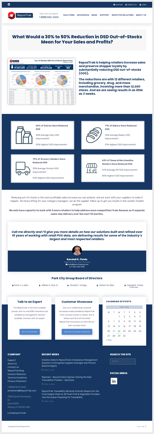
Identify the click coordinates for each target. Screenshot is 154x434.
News (94, 15)
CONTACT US (131, 5)
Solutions (69, 15)
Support (104, 15)
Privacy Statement (17, 381)
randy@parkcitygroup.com (77, 264)
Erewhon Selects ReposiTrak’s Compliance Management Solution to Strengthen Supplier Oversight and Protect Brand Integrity (69, 363)
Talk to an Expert (29, 302)
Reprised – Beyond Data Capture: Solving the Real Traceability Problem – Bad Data (66, 378)
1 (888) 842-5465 (49, 17)
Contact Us (13, 367)
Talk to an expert (29, 332)
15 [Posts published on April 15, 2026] (119, 326)
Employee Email (17, 413)
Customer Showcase (77, 302)
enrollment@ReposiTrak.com (22, 390)
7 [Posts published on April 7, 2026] (114, 321)
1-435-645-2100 (77, 267)
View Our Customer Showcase (77, 332)
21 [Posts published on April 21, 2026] (114, 331)
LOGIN (142, 5)
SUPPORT (118, 5)
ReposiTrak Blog (16, 370)
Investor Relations (123, 15)
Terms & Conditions (17, 377)
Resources (83, 15)
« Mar (109, 340)
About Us (141, 15)
